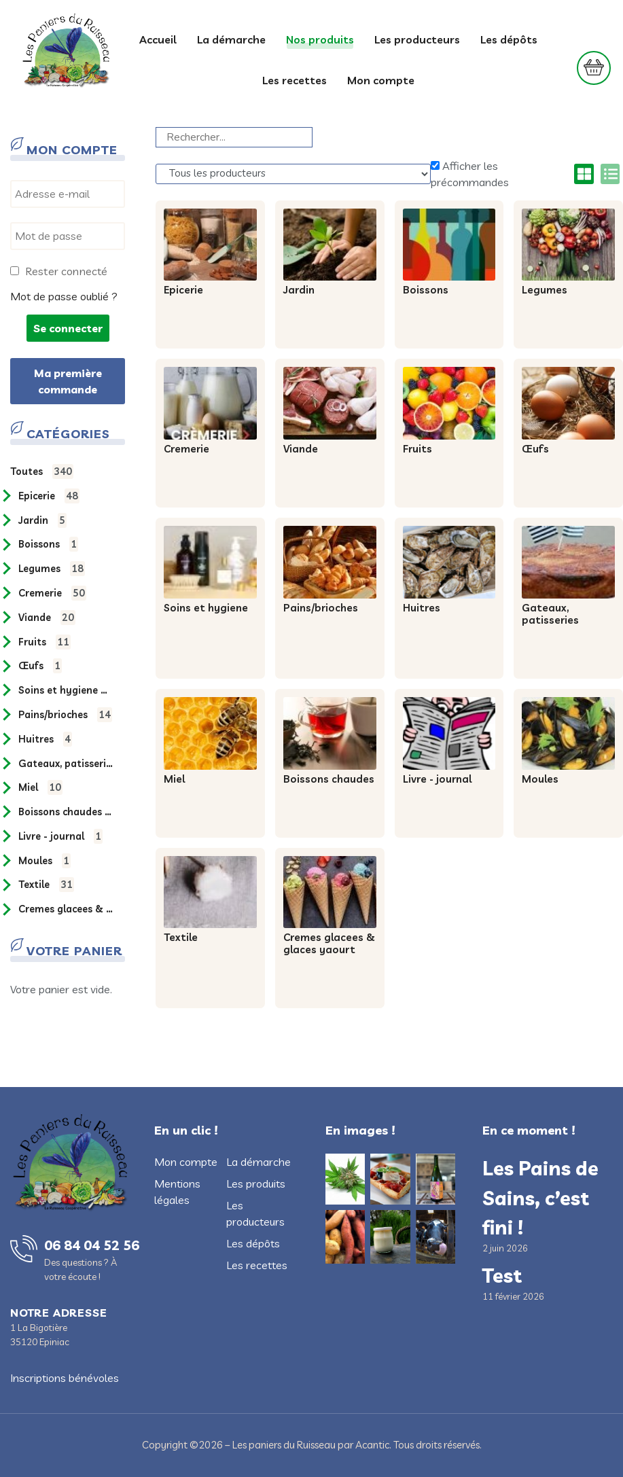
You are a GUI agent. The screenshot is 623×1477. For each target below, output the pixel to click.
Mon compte (380, 80)
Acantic (372, 1444)
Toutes (41, 471)
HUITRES (45, 739)
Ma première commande (68, 381)
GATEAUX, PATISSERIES (65, 763)
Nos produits (320, 39)
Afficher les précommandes (470, 174)
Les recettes (294, 80)
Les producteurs (417, 39)
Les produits (255, 1183)
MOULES (44, 860)
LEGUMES (51, 568)
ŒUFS (40, 665)
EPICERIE (48, 495)
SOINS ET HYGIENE (65, 690)
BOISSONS (48, 544)
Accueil (158, 39)
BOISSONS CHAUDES (65, 811)
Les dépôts (508, 39)
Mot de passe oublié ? (64, 296)
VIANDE (46, 617)
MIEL (40, 787)
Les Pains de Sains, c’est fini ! (540, 1197)
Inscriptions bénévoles (64, 1378)
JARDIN (42, 520)
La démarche (231, 39)
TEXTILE (46, 884)
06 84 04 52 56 (91, 1244)
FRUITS (44, 642)
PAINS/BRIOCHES (65, 714)
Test (502, 1275)
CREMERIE (52, 593)
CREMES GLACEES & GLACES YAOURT (65, 909)
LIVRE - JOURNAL (60, 836)
